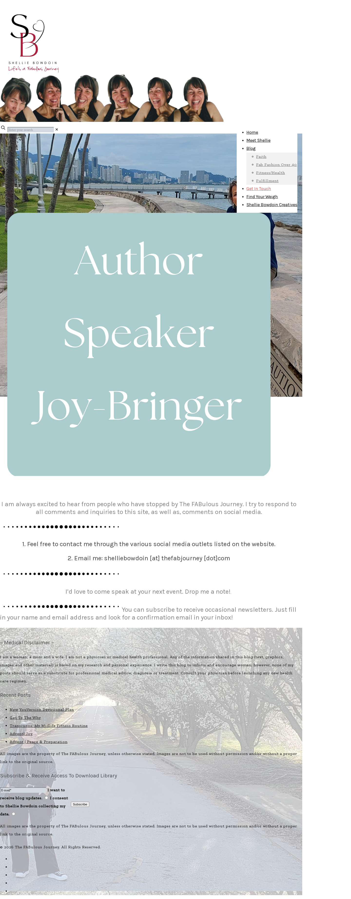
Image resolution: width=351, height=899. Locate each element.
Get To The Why (25, 717)
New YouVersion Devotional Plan (42, 709)
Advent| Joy (21, 733)
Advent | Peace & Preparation (39, 741)
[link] (56, 129)
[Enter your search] (31, 129)
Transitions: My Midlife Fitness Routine (49, 725)
